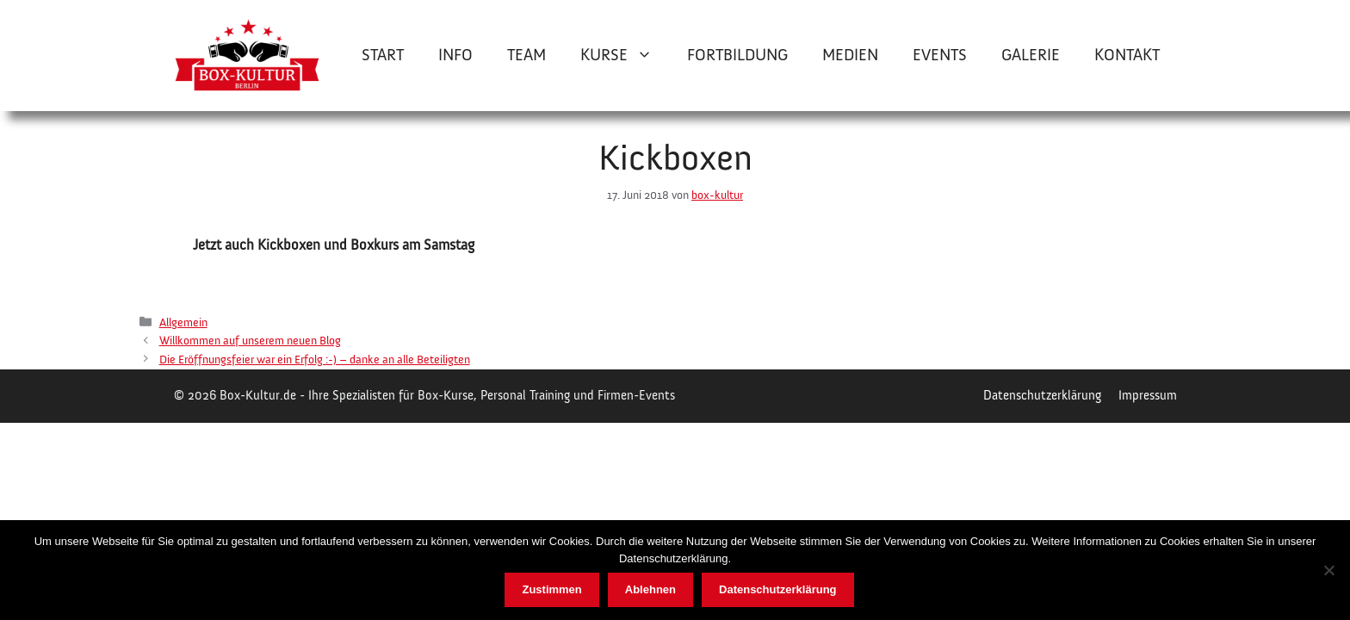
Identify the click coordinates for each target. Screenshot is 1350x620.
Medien (850, 55)
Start (383, 55)
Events (940, 55)
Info (455, 55)
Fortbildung (737, 55)
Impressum (1147, 395)
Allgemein (183, 322)
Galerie (1030, 55)
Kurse (625, 55)
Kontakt (1127, 55)
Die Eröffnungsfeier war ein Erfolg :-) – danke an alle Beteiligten (314, 359)
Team (526, 55)
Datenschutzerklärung (1042, 395)
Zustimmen (551, 589)
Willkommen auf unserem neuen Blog (250, 340)
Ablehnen (650, 589)
